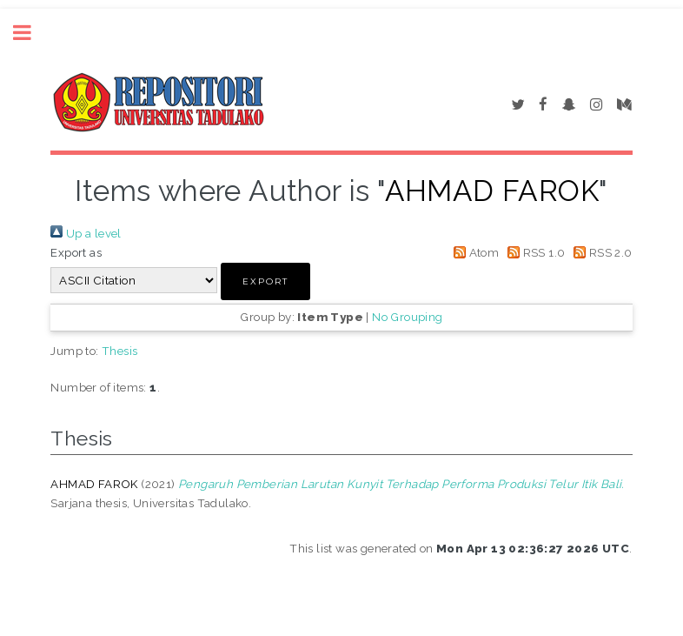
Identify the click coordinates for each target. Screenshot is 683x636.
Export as (76, 252)
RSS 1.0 (534, 252)
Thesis (119, 351)
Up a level (85, 233)
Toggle (31, 32)
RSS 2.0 (600, 252)
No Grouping (407, 317)
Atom (473, 252)
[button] (265, 281)
